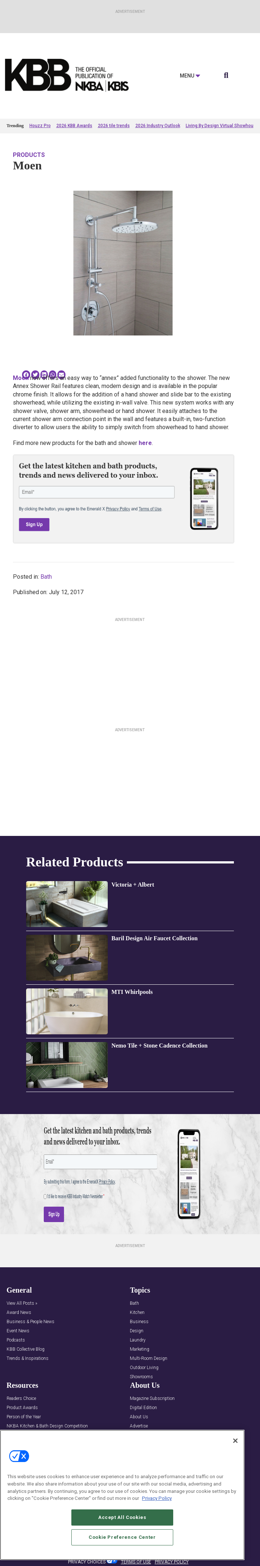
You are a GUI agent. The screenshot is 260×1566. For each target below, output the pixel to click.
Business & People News (30, 1321)
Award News (19, 1312)
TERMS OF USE (136, 1562)
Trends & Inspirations (28, 1358)
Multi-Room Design (148, 1358)
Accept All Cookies (122, 1517)
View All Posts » (22, 1303)
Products (29, 154)
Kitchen (137, 1312)
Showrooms (141, 1377)
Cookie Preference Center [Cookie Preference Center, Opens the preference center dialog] (122, 1537)
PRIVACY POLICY (172, 1562)
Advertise (139, 1426)
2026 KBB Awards (74, 125)
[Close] (235, 1441)
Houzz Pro (40, 125)
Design (136, 1331)
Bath (46, 576)
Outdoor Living (144, 1367)
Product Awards (22, 1407)
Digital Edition (143, 1407)
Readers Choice (21, 1398)
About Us (139, 1417)
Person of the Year (24, 1417)
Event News (18, 1331)
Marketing (139, 1349)
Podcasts (16, 1340)
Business (139, 1321)
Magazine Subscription (152, 1398)
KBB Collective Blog (25, 1349)
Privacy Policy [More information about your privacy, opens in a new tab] (157, 1498)
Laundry (138, 1340)
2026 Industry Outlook (157, 125)
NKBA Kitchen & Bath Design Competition (47, 1426)
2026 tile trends (114, 125)
